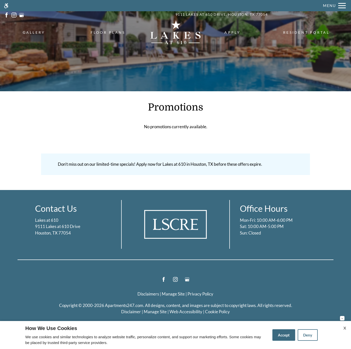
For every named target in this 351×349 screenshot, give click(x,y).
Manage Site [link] (173, 293)
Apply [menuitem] (232, 32)
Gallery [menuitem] (34, 32)
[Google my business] (187, 281)
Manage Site (155, 311)
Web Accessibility (185, 311)
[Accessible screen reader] (6, 5)
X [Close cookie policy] (344, 328)
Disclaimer (131, 311)
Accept (284, 335)
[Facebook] (163, 281)
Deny (307, 335)
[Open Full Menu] (334, 5)
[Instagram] (175, 281)
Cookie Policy (217, 311)
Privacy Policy (200, 293)
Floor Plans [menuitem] (108, 32)
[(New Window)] (6, 14)
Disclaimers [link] (148, 293)
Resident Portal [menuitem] (306, 32)
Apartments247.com (124, 305)
